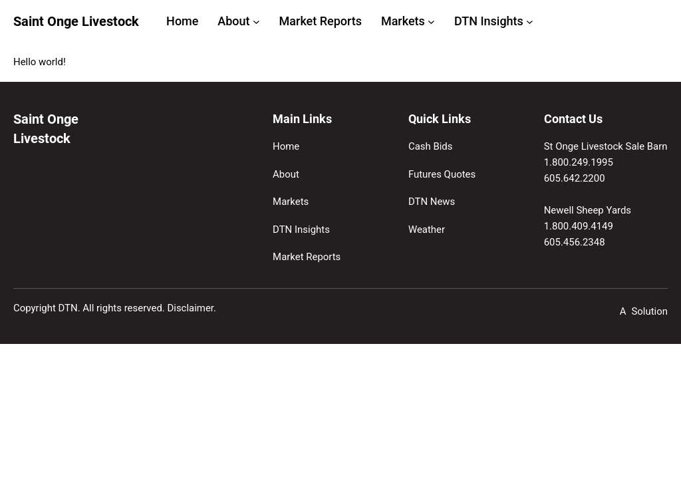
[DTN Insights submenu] (529, 21)
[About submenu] (256, 21)
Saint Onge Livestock (76, 21)
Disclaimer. (191, 308)
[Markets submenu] (431, 21)
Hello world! (39, 62)
